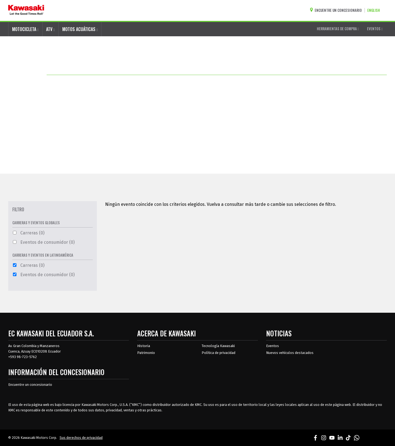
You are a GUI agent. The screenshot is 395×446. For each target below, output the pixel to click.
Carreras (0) (28, 233)
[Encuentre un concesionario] (337, 10)
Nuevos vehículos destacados (290, 353)
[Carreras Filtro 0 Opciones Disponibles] (14, 232)
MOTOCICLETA (25, 29)
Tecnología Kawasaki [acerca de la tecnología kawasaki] (218, 346)
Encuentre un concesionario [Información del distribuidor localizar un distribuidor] (30, 385)
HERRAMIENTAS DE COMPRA (338, 28)
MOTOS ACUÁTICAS (80, 29)
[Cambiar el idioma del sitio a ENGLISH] (375, 10)
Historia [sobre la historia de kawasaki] (143, 346)
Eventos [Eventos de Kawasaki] (272, 346)
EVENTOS (375, 28)
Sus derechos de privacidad (81, 438)
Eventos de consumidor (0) (44, 242)
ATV (50, 29)
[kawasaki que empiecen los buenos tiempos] (26, 10)
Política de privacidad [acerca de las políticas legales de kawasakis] (218, 353)
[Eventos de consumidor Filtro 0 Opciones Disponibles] (14, 242)
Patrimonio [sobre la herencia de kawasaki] (146, 353)
